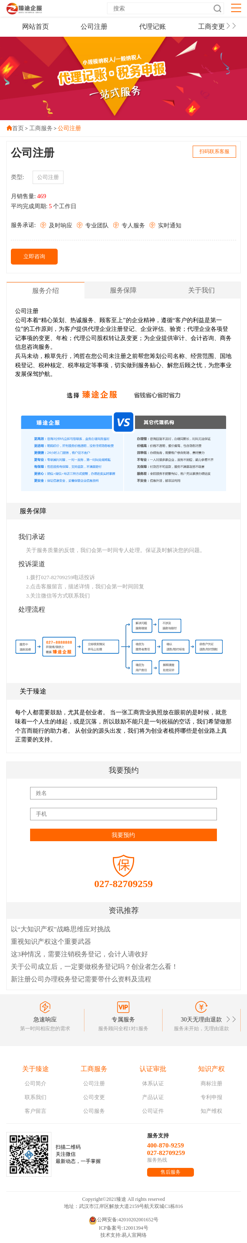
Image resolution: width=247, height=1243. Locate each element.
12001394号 (135, 1228)
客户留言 (35, 1111)
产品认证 (153, 1097)
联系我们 (35, 1097)
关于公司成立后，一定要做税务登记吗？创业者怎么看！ (94, 966)
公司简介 (35, 1083)
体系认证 (153, 1083)
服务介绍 (45, 290)
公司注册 (94, 26)
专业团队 (92, 225)
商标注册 (211, 1083)
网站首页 (35, 26)
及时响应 (56, 225)
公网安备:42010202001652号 (123, 1220)
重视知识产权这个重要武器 (51, 941)
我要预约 (123, 835)
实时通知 (165, 225)
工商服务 (41, 128)
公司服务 (94, 1111)
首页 (18, 128)
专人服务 (129, 225)
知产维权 (211, 1111)
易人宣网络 (134, 1235)
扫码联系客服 (214, 151)
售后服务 (170, 1172)
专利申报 (211, 1097)
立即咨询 (34, 256)
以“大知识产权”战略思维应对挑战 (60, 929)
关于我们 (201, 290)
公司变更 (94, 1097)
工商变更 (211, 26)
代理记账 (152, 26)
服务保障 (123, 290)
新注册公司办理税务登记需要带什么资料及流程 (81, 979)
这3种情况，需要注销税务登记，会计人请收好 (79, 954)
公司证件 (153, 1111)
